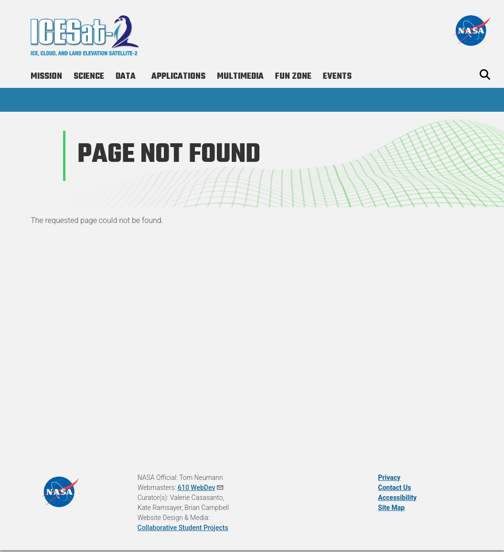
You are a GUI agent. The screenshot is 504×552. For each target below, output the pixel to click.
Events (337, 77)
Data (126, 77)
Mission (46, 77)
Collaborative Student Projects (183, 527)
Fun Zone (293, 77)
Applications (178, 77)
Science (89, 77)
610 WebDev (201, 487)
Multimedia (240, 77)
